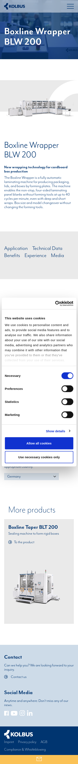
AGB (44, 742)
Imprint (9, 742)
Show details (55, 430)
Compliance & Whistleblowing (25, 749)
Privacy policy (27, 742)
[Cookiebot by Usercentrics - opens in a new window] (55, 303)
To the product (21, 542)
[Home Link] (14, 6)
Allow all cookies (39, 443)
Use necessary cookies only (39, 457)
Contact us (15, 677)
